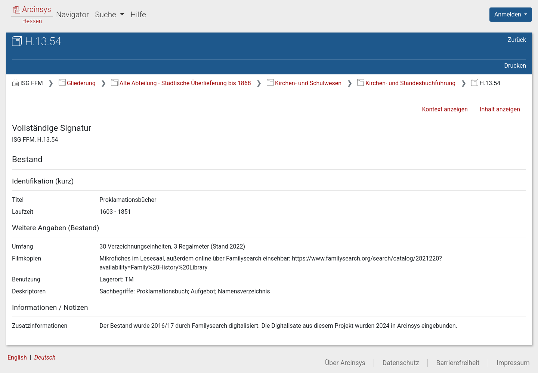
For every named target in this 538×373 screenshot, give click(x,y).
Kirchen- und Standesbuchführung (406, 83)
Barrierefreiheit (458, 363)
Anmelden (508, 14)
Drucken (515, 65)
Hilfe (138, 14)
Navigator (72, 14)
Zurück (517, 39)
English (17, 357)
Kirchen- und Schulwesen (304, 83)
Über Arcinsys (345, 363)
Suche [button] (106, 14)
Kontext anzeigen (445, 109)
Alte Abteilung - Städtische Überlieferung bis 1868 (181, 83)
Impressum (513, 363)
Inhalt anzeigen (500, 109)
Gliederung (77, 83)
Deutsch (45, 357)
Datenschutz (401, 363)
